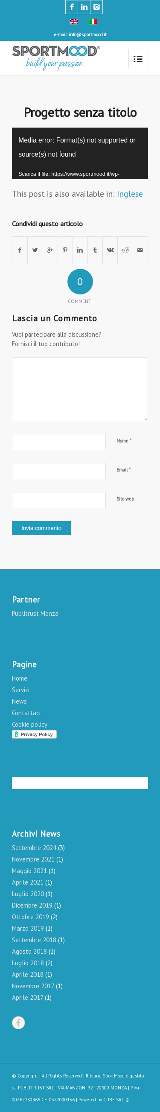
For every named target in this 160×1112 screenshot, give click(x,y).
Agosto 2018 (29, 951)
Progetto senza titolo (80, 112)
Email (123, 469)
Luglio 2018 (28, 963)
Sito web (125, 499)
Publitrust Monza (35, 613)
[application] (80, 153)
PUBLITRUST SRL (36, 1088)
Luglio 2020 (28, 894)
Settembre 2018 (34, 940)
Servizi (20, 690)
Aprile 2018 (28, 974)
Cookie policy (29, 724)
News (19, 701)
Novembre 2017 (33, 986)
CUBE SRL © (116, 1100)
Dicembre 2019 (32, 905)
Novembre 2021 (33, 859)
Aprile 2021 (28, 882)
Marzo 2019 (28, 928)
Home (19, 678)
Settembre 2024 (34, 848)
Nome (124, 440)
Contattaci (26, 713)
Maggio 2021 (29, 871)
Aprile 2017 (27, 997)
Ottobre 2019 (30, 917)
